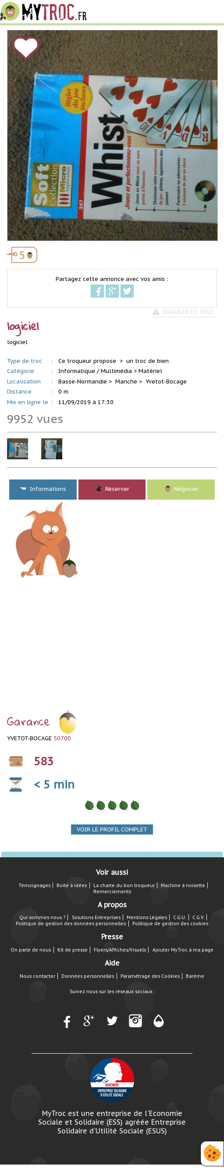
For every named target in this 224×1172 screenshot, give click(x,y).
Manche (126, 381)
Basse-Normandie (82, 381)
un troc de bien (147, 361)
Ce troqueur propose (88, 361)
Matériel (150, 371)
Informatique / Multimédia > (97, 371)
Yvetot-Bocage (166, 381)
